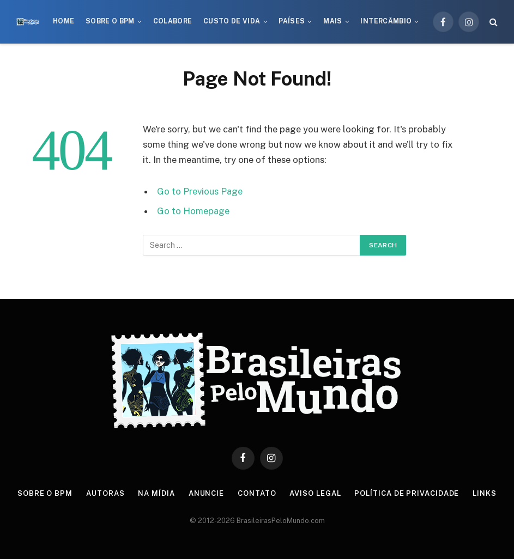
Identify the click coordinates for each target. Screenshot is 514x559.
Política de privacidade (406, 493)
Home (63, 21)
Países (292, 21)
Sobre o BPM (110, 21)
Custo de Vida (232, 21)
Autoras (105, 493)
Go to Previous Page (200, 191)
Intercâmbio (386, 21)
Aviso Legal (315, 493)
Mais (332, 21)
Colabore (172, 21)
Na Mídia (156, 493)
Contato (257, 493)
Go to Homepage (193, 210)
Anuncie (206, 493)
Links (485, 493)
